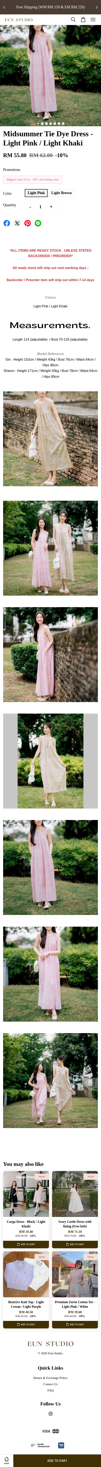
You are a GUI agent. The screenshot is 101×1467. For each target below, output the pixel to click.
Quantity (9, 205)
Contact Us (50, 1384)
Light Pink (36, 193)
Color (7, 193)
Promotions (11, 170)
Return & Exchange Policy (50, 1378)
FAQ (50, 1390)
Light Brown (61, 193)
